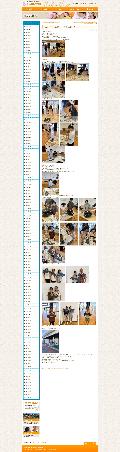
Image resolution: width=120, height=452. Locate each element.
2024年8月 (28, 88)
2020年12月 (29, 224)
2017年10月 (29, 342)
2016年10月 (29, 379)
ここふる (60, 9)
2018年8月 (28, 311)
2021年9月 (28, 196)
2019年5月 (28, 283)
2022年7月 (28, 165)
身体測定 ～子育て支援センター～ (51, 22)
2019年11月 (29, 264)
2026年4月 (28, 26)
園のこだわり (44, 9)
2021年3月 (28, 215)
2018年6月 (28, 317)
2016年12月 (29, 373)
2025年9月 (28, 47)
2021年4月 (28, 212)
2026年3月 (28, 29)
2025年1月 (28, 72)
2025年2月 (28, 69)
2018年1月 (28, 332)
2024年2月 (28, 106)
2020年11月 (29, 227)
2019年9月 (28, 270)
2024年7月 (28, 91)
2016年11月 (29, 376)
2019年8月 (28, 274)
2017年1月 (28, 370)
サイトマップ (83, 3)
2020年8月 (28, 236)
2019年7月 (28, 277)
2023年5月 (28, 134)
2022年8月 (28, 162)
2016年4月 (28, 397)
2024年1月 (28, 109)
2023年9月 (28, 122)
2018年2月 (28, 329)
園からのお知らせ (75, 9)
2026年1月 (28, 35)
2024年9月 (28, 85)
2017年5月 (28, 357)
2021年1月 (28, 221)
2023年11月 (29, 116)
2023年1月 (28, 147)
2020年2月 (28, 255)
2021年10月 (29, 193)
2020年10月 (29, 230)
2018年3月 (28, 326)
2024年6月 (28, 94)
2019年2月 (28, 292)
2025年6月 (28, 57)
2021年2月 (28, 218)
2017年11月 (29, 339)
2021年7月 (28, 202)
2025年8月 (28, 50)
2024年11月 (29, 78)
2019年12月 (29, 261)
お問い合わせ (74, 3)
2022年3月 (28, 178)
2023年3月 (28, 140)
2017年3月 (28, 363)
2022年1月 (28, 184)
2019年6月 (28, 280)
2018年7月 (28, 314)
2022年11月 (29, 153)
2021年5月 (28, 209)
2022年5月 (28, 171)
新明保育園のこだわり (64, 368)
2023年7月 (28, 128)
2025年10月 (29, 44)
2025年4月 (28, 63)
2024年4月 (28, 100)
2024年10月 (29, 81)
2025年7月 (28, 54)
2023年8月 (28, 125)
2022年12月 (29, 150)
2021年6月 (28, 205)
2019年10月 (29, 267)
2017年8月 (28, 348)
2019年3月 (28, 289)
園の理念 (29, 9)
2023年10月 (29, 119)
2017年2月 (28, 367)
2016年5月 (28, 394)
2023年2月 (28, 143)
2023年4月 (28, 137)
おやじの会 (48, 368)
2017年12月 (29, 336)
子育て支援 (57, 368)
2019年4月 (28, 286)
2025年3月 (28, 66)
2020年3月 (28, 252)
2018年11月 (29, 301)
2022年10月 (29, 156)
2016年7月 (28, 388)
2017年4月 (28, 360)
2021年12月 (29, 187)
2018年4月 (28, 323)
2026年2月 (28, 32)
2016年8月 (28, 385)
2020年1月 (28, 258)
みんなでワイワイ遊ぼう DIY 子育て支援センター (60, 27)
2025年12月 (29, 38)
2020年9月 (28, 233)
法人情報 (44, 443)
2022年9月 (28, 159)
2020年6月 (28, 243)
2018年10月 (29, 305)
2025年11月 (29, 41)
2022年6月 (28, 168)
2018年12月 (29, 298)
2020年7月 (28, 240)
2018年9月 (28, 308)
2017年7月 (28, 351)
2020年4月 (28, 249)
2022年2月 (28, 181)
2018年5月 (28, 320)
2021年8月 (28, 199)
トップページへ (93, 3)
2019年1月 (28, 295)
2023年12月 (29, 112)
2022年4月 (28, 174)
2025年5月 (28, 60)
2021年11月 (29, 190)
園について (90, 9)
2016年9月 (28, 382)
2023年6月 (28, 131)
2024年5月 (28, 97)
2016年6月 (28, 391)
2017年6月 (28, 354)
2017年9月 (28, 345)
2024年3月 (28, 103)
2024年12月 (29, 75)
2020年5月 (28, 246)
